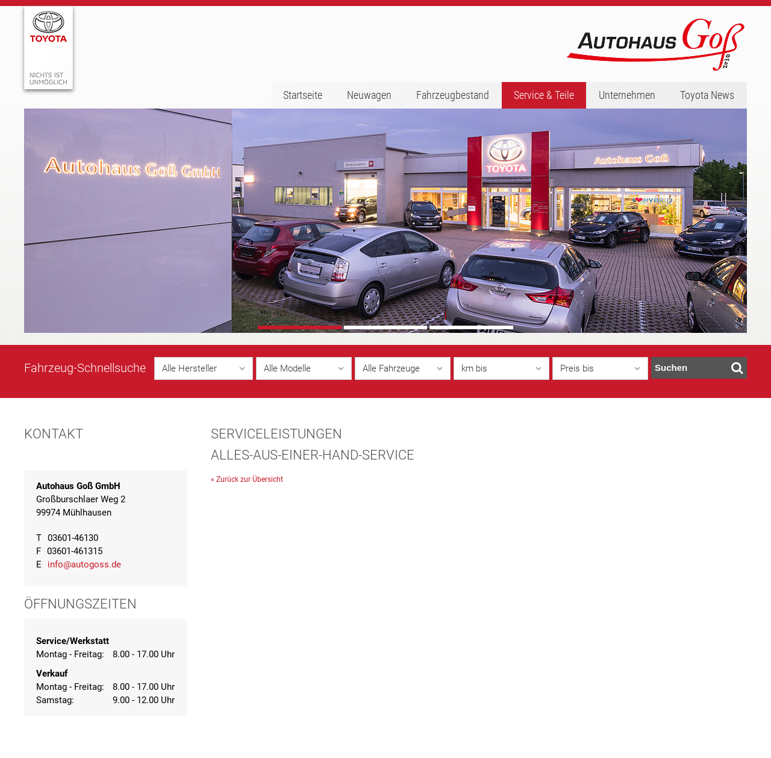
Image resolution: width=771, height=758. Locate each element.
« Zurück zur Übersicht (247, 479)
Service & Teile (544, 95)
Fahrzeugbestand (452, 95)
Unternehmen (627, 95)
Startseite (302, 95)
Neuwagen (369, 95)
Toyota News (707, 95)
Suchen (699, 368)
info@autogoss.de (84, 564)
